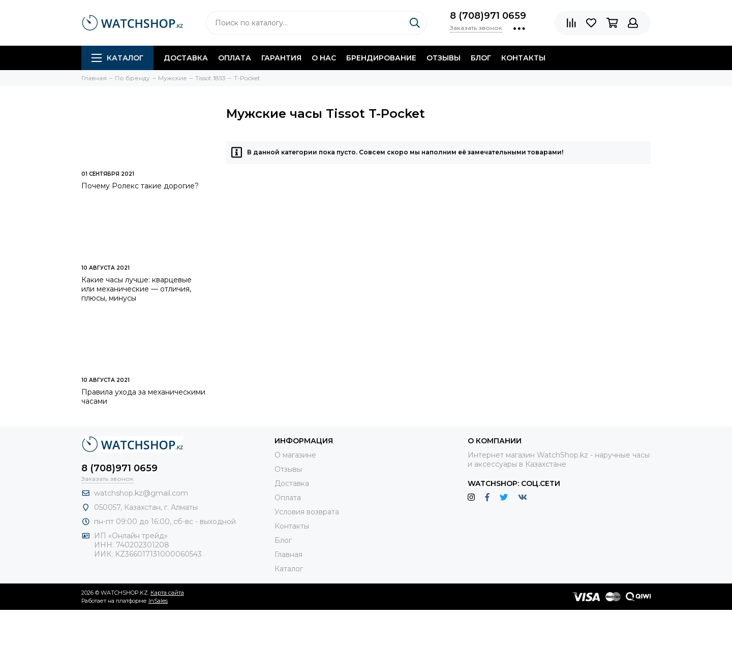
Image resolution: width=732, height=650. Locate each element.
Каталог (117, 57)
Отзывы (443, 57)
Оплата (234, 57)
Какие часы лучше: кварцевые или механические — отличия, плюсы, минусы (136, 289)
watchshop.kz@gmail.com (141, 493)
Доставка (186, 57)
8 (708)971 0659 (488, 15)
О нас (324, 57)
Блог (481, 57)
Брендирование (381, 57)
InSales (158, 600)
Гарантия (281, 57)
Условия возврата (306, 511)
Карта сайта (167, 592)
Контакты (523, 57)
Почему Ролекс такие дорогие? (140, 185)
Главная (288, 554)
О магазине (295, 455)
